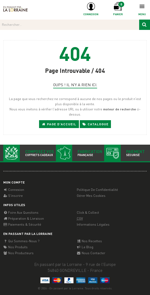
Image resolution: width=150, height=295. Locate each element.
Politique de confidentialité (97, 190)
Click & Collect (88, 212)
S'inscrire (13, 196)
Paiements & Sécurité (22, 224)
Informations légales (93, 224)
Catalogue (95, 124)
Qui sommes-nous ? (21, 241)
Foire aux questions (21, 212)
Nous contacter (91, 253)
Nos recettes (89, 241)
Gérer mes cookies (91, 196)
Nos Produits (15, 247)
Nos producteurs (18, 253)
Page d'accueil (59, 124)
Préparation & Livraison (23, 218)
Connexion (13, 190)
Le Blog (85, 247)
